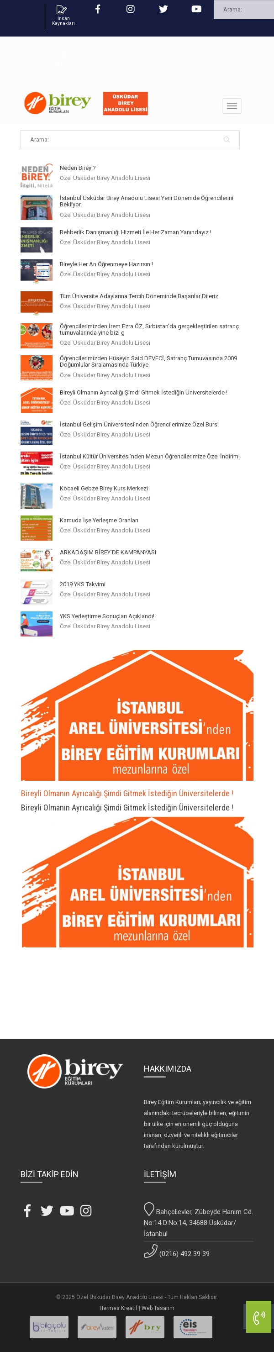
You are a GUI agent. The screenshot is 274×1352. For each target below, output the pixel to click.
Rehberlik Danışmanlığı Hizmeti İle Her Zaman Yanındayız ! (135, 232)
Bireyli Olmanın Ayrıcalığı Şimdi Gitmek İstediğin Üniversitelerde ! (143, 392)
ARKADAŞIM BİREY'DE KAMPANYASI (108, 552)
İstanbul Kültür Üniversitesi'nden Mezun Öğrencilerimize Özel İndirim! (150, 456)
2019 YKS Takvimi (82, 584)
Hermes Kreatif (118, 1308)
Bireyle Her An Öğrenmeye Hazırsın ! (106, 264)
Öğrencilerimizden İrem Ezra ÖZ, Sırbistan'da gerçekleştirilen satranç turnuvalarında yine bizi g (149, 329)
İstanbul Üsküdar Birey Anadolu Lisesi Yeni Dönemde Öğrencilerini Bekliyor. (146, 201)
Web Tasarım (158, 1308)
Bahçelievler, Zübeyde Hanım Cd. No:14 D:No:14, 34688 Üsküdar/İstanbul (198, 1220)
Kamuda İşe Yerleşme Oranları (99, 520)
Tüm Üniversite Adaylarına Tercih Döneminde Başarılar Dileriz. (140, 296)
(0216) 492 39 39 (177, 1251)
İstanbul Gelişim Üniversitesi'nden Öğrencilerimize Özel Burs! (139, 424)
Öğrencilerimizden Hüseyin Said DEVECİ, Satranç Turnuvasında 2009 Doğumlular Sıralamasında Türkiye (148, 361)
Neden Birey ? (78, 168)
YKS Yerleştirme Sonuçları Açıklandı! (107, 616)
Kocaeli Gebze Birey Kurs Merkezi (104, 488)
